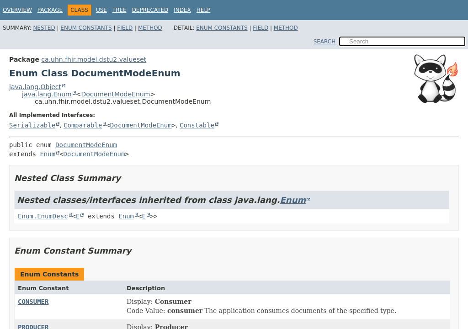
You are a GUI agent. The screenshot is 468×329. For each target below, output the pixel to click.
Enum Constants (86, 28)
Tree (119, 10)
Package (50, 10)
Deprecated (150, 10)
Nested (44, 28)
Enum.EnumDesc (43, 216)
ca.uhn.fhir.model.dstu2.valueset (93, 59)
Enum (47, 154)
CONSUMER (33, 301)
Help (204, 10)
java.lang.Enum (47, 94)
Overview (17, 10)
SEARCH (325, 41)
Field (125, 28)
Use (101, 10)
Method (150, 28)
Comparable (83, 125)
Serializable (32, 125)
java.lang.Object (35, 86)
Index (182, 10)
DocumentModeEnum (115, 94)
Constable (197, 125)
